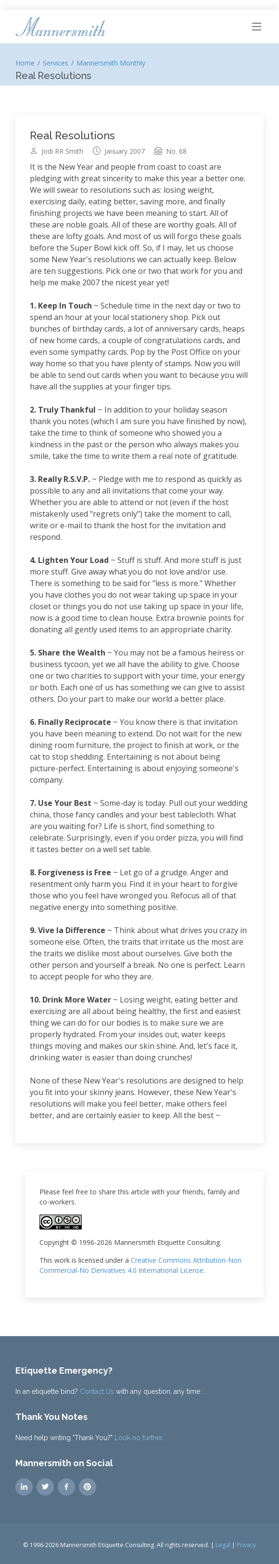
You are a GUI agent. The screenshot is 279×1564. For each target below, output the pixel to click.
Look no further (138, 1438)
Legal (223, 1545)
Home (25, 62)
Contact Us (97, 1391)
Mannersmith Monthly (110, 62)
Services (55, 62)
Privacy (246, 1545)
